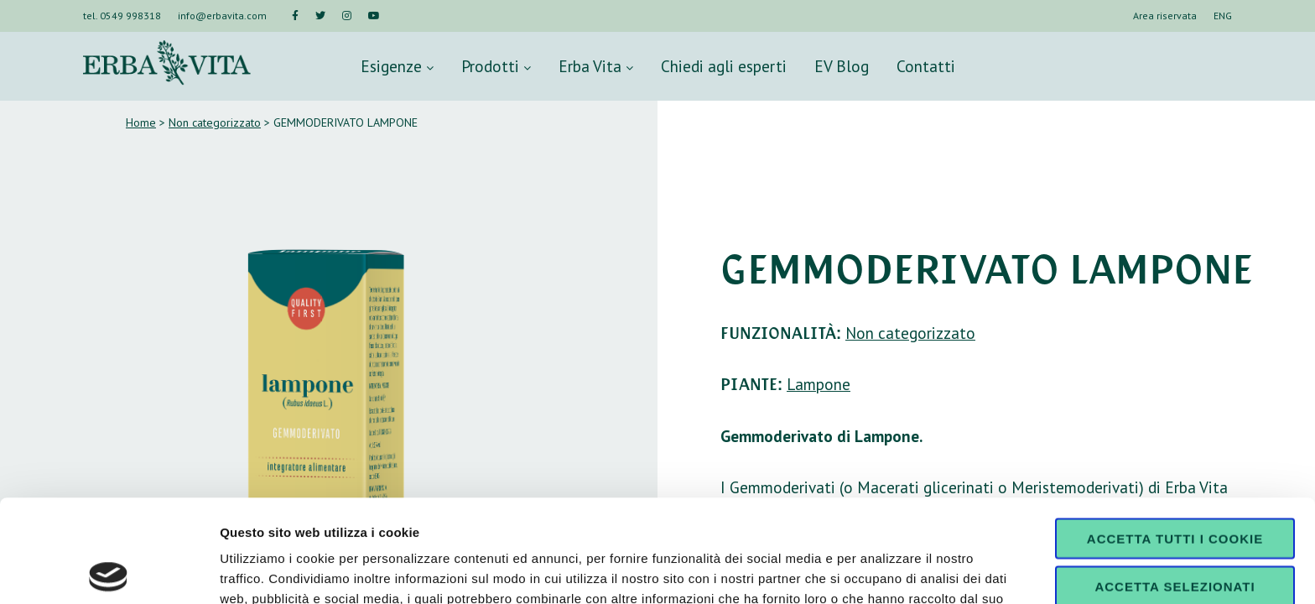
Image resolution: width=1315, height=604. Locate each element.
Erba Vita (596, 65)
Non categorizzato (215, 122)
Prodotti (496, 65)
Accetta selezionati (1174, 483)
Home (141, 122)
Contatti (926, 65)
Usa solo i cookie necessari (1175, 536)
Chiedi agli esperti (724, 65)
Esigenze (397, 65)
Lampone (818, 383)
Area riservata (1165, 15)
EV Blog (841, 65)
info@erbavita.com (222, 15)
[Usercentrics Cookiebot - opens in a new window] (108, 571)
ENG (1223, 15)
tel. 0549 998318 (122, 15)
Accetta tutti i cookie (1175, 436)
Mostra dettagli (882, 571)
